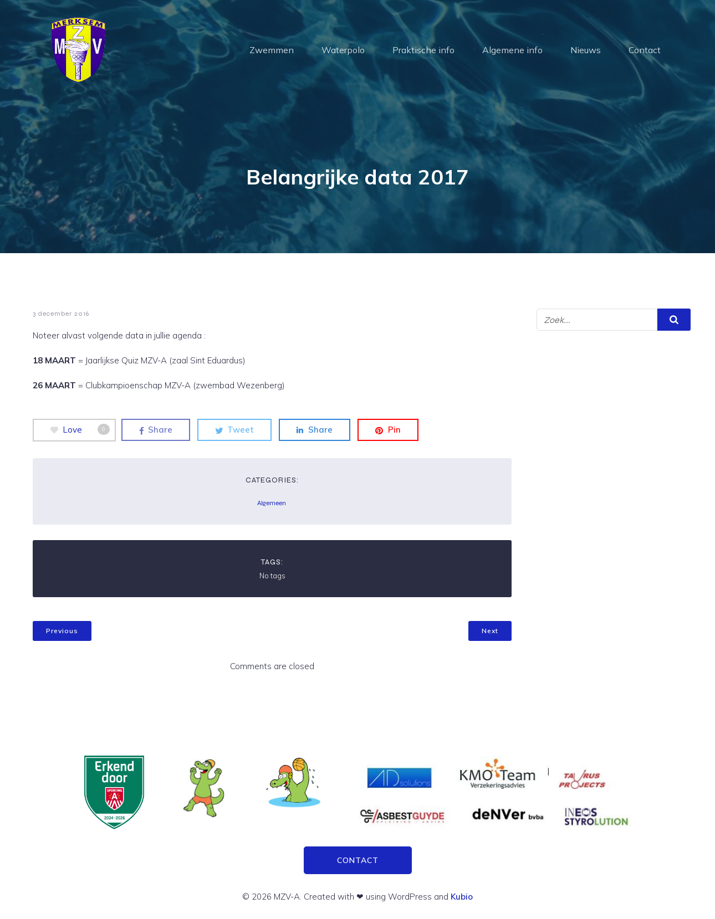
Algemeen (271, 503)
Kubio (462, 896)
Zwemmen (271, 49)
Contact (645, 49)
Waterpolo (343, 49)
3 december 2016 (61, 313)
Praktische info (423, 49)
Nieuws (585, 49)
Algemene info (512, 49)
